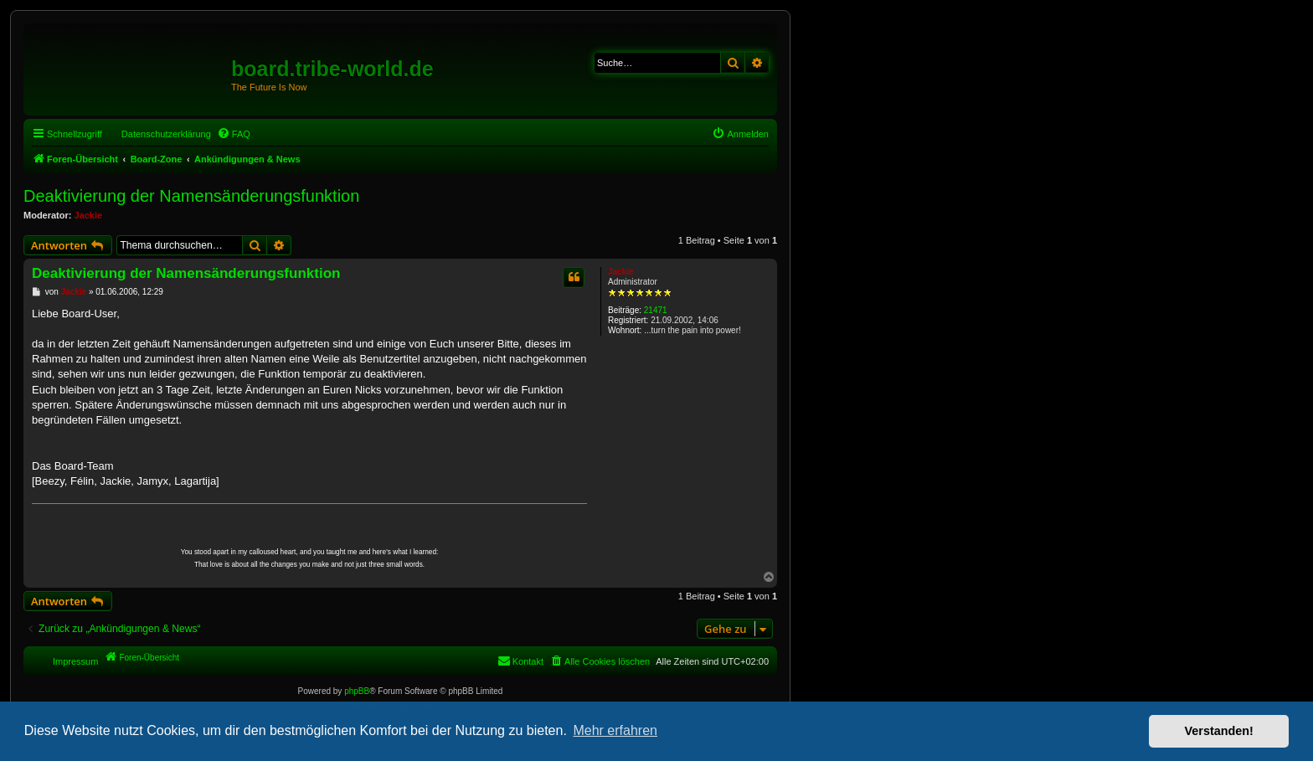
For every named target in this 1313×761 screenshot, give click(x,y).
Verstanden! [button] (1219, 731)
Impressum (75, 661)
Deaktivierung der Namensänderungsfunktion (191, 196)
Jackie (89, 215)
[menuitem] (233, 134)
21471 (655, 310)
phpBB (356, 691)
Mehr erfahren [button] (615, 730)
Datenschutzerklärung (166, 134)
